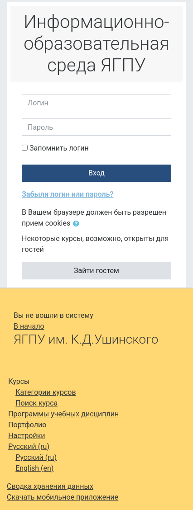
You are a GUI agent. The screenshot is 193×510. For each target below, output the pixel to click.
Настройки (26, 435)
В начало (29, 326)
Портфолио (27, 424)
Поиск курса (36, 403)
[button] (78, 224)
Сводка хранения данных (50, 486)
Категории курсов (45, 392)
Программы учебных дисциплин (63, 414)
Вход (96, 173)
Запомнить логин (59, 148)
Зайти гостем (96, 270)
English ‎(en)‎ (34, 468)
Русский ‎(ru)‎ (28, 446)
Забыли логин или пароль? (68, 194)
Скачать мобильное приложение (62, 497)
